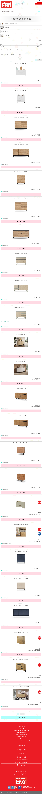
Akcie (7, 54)
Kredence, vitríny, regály (8, 24)
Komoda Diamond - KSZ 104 (21, 199)
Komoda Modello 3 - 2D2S (21, 524)
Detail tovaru (21, 85)
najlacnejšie (8, 49)
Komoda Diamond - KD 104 (21, 172)
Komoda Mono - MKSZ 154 (21, 605)
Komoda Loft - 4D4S (21, 415)
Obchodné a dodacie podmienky (21, 730)
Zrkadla (4, 35)
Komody (4, 27)
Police (4, 31)
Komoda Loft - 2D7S (21, 388)
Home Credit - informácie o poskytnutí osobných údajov (21, 740)
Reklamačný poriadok (21, 732)
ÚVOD (1, 13)
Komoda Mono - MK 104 (21, 551)
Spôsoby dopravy (21, 726)
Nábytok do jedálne (12, 13)
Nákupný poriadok (21, 736)
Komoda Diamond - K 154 (21, 144)
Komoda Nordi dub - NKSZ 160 (21, 686)
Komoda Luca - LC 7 (21, 497)
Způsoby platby (21, 728)
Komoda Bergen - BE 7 (21, 90)
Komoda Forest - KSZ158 (21, 280)
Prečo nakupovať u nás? (21, 749)
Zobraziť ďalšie (21, 717)
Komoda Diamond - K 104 (21, 117)
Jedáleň (6, 13)
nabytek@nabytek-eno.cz (22, 759)
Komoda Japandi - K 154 (21, 361)
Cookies (21, 742)
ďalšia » (39, 59)
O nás (21, 750)
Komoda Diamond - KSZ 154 (21, 226)
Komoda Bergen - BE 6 (21, 63)
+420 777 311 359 (22, 756)
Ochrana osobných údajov (21, 734)
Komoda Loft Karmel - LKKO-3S (21, 443)
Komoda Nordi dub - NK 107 (21, 632)
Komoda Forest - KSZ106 (21, 253)
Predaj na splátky (21, 738)
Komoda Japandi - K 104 (21, 334)
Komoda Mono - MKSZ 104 (21, 578)
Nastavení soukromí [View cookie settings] (24, 792)
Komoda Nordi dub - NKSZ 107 (21, 659)
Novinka (11, 54)
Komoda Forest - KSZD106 (21, 307)
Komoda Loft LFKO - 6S (21, 470)
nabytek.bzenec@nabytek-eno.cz (22, 774)
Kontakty (22, 747)
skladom (18, 54)
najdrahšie (16, 49)
